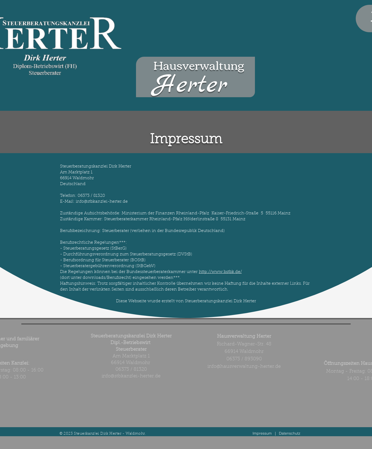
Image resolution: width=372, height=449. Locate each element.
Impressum (262, 433)
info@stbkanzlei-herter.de (131, 376)
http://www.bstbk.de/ (220, 272)
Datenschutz (289, 433)
